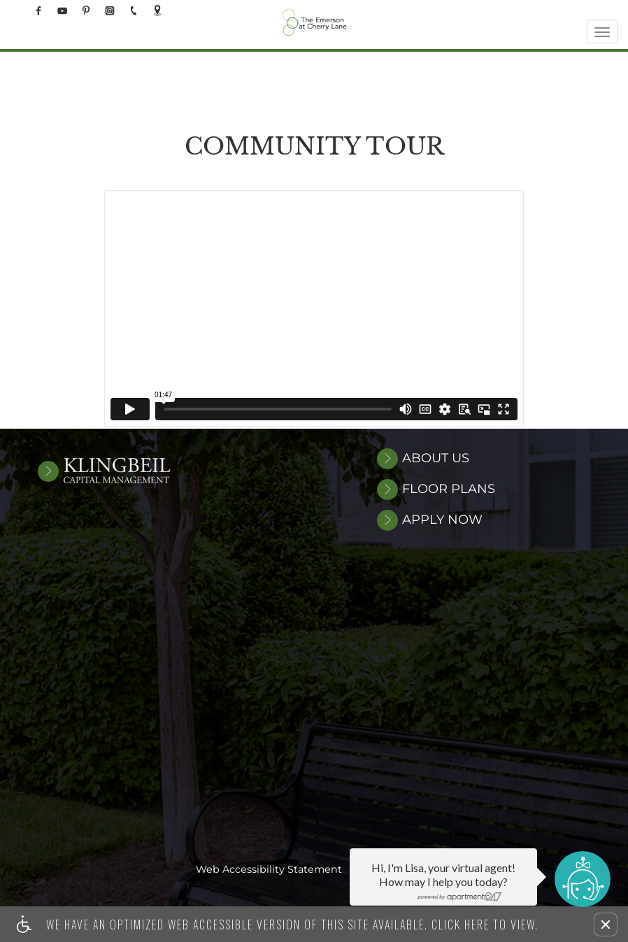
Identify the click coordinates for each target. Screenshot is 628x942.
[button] (605, 924)
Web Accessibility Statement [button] (269, 870)
